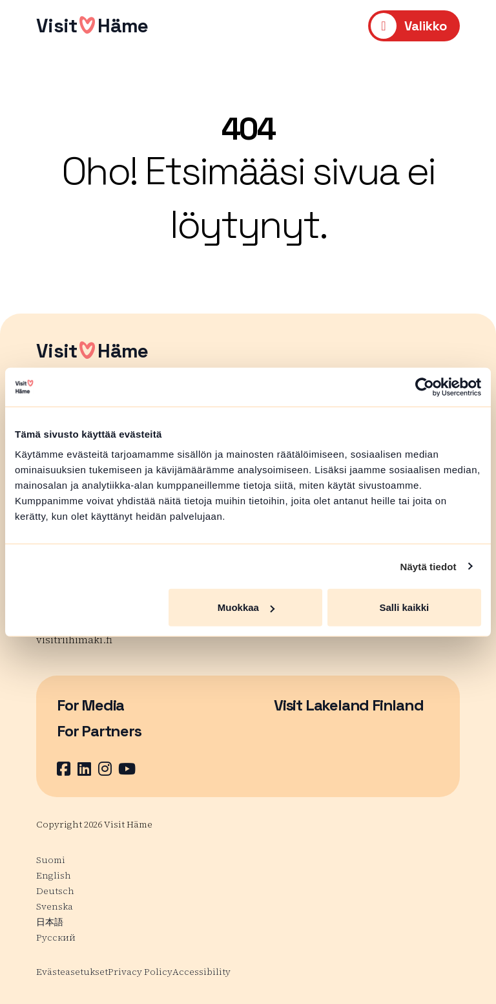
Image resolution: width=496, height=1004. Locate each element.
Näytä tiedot (428, 566)
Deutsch (55, 890)
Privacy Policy (140, 971)
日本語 (49, 921)
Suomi (50, 859)
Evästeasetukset (72, 971)
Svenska (54, 906)
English (53, 875)
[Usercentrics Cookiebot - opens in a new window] (424, 386)
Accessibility (201, 971)
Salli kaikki (404, 607)
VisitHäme (92, 25)
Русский (56, 937)
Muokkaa (246, 607)
